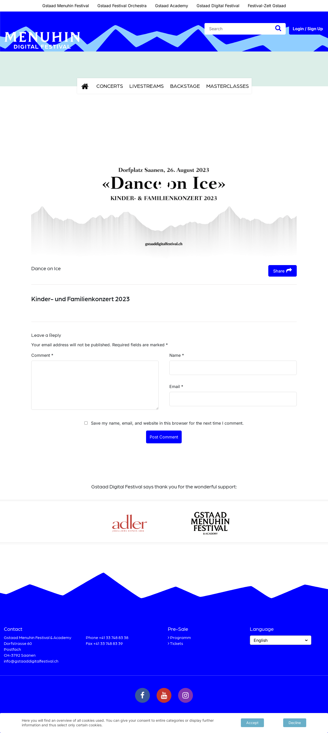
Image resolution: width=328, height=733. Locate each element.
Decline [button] (295, 722)
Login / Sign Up (308, 28)
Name (176, 355)
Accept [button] (252, 722)
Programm (180, 637)
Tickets (176, 643)
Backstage (185, 85)
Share (282, 270)
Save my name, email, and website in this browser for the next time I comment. (167, 423)
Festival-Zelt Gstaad (267, 5)
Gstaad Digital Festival (218, 5)
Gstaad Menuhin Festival (65, 5)
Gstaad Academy (171, 5)
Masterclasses (227, 85)
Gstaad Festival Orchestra (122, 5)
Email (176, 386)
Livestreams (146, 85)
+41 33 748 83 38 (113, 637)
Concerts (109, 85)
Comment (42, 355)
